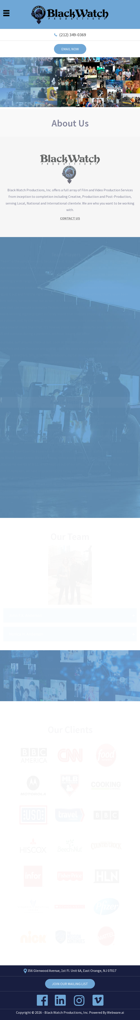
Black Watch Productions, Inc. (66, 1012)
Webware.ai (115, 1012)
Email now (70, 49)
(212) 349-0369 (72, 34)
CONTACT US (70, 218)
